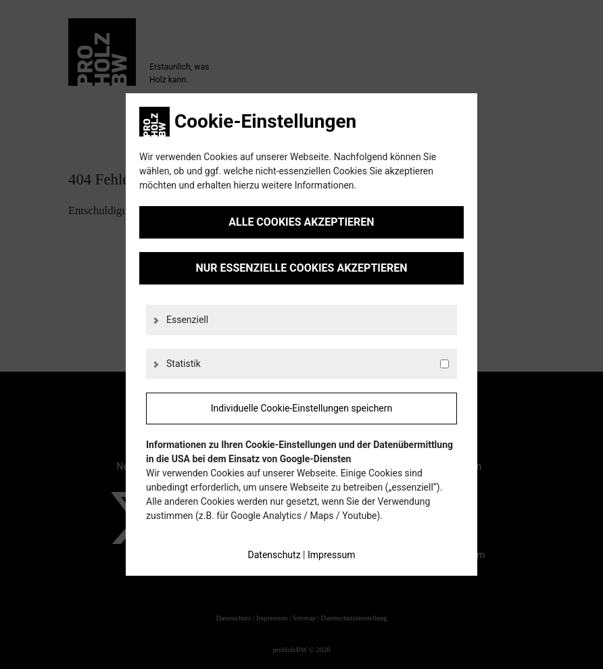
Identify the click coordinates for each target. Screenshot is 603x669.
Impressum (331, 554)
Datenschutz (274, 554)
